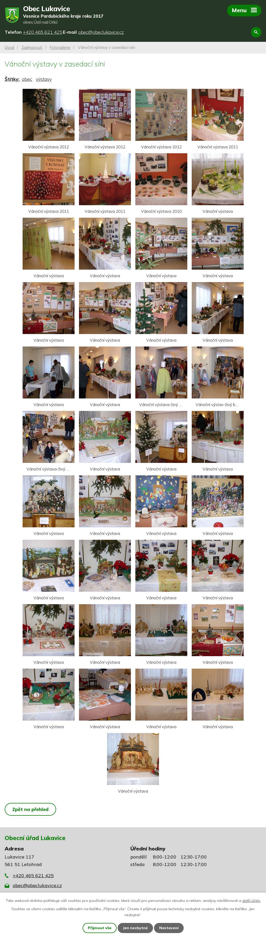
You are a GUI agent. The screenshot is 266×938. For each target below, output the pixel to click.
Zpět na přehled (30, 809)
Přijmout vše (99, 928)
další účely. (251, 900)
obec (27, 79)
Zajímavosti (32, 47)
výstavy (44, 79)
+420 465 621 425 (33, 876)
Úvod (9, 47)
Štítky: (12, 79)
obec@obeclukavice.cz (37, 885)
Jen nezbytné (135, 928)
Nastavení (168, 928)
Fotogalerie (60, 47)
